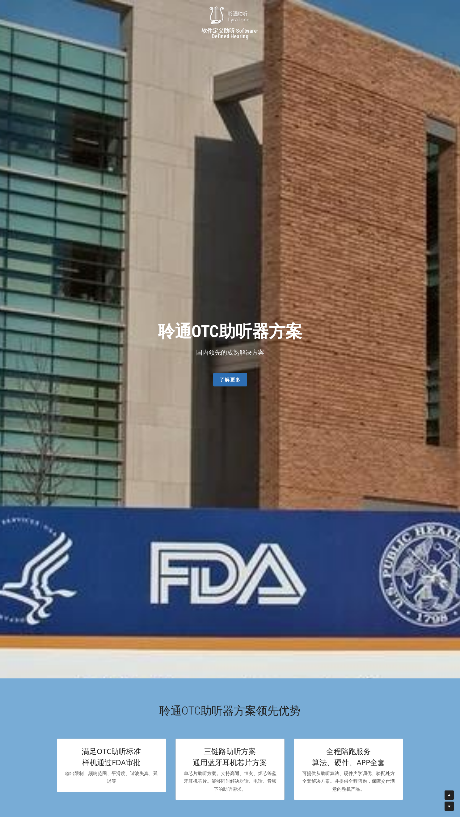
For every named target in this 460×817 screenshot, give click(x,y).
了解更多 (230, 379)
